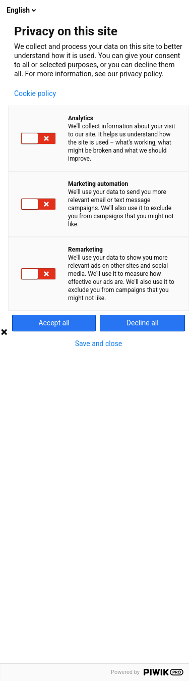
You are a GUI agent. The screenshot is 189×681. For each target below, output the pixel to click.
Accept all (54, 323)
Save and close (98, 343)
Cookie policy (35, 93)
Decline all (143, 323)
